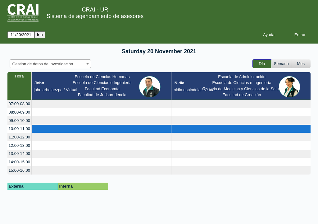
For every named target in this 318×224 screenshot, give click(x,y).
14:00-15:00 (19, 162)
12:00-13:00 (19, 145)
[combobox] (50, 63)
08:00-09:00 (19, 112)
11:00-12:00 (19, 137)
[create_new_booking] (101, 104)
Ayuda (269, 34)
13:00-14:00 (19, 153)
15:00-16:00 (19, 170)
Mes (301, 63)
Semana (281, 63)
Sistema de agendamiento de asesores (95, 16)
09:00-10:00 (19, 120)
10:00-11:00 (19, 128)
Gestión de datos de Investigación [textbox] (42, 64)
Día (262, 63)
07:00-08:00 (19, 103)
